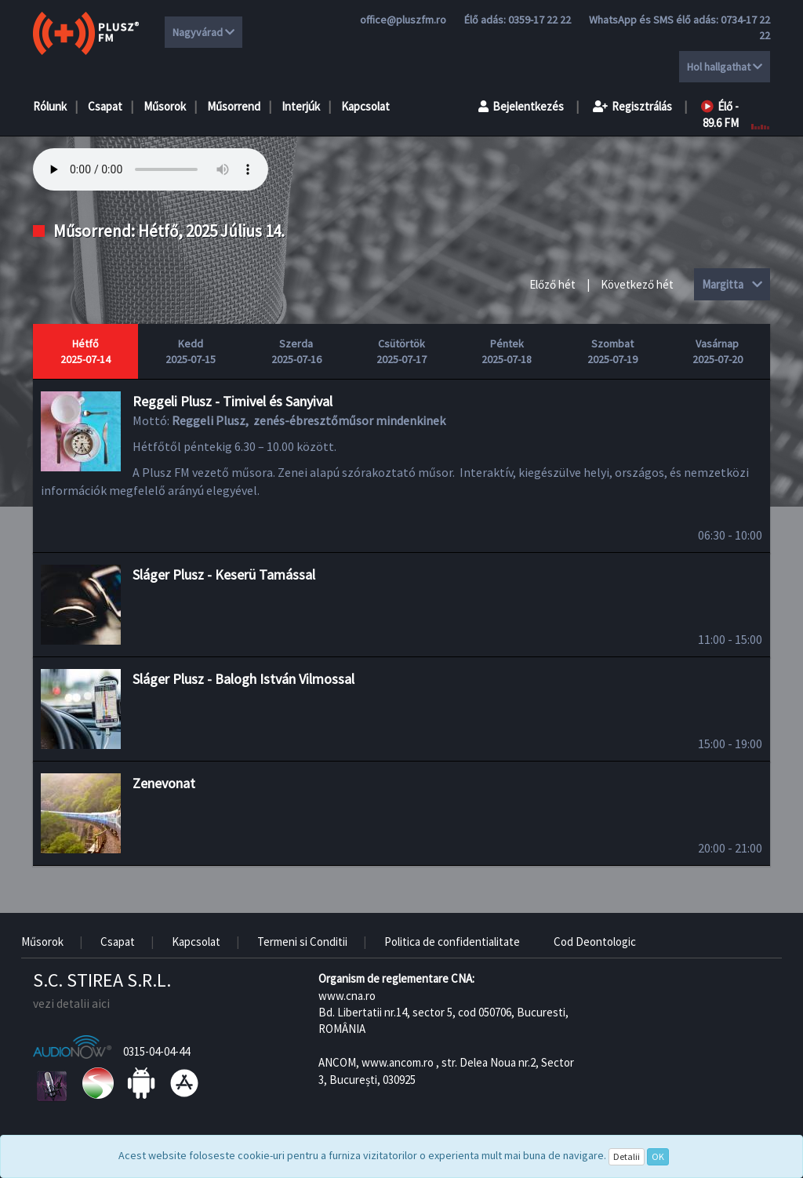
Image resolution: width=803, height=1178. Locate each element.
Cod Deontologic (595, 941)
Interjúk (301, 106)
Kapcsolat (365, 106)
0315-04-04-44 (156, 1051)
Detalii (626, 1156)
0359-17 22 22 (539, 20)
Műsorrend (233, 106)
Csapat (105, 106)
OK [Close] (658, 1156)
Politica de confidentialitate (452, 941)
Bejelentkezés (521, 106)
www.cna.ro (347, 995)
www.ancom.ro (398, 1062)
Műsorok (165, 106)
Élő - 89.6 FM (720, 114)
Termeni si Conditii (302, 941)
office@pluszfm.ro (403, 20)
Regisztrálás (632, 106)
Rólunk (50, 106)
